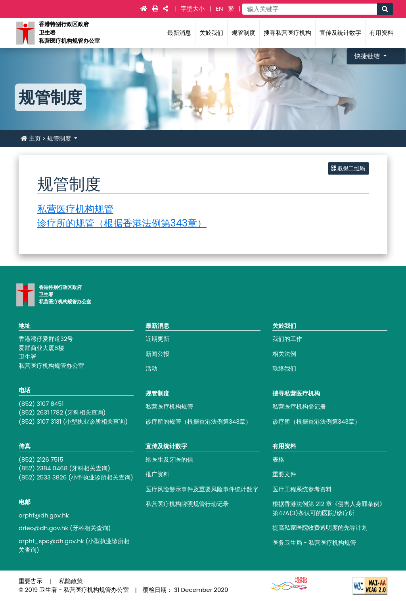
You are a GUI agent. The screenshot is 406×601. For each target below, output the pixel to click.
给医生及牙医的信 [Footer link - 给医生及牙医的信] (169, 459)
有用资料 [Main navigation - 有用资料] (381, 33)
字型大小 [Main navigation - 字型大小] (193, 8)
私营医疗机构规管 (75, 208)
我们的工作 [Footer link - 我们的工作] (287, 339)
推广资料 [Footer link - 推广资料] (157, 474)
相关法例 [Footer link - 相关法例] (284, 354)
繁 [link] (231, 8)
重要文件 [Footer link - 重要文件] (284, 474)
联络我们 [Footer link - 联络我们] (284, 368)
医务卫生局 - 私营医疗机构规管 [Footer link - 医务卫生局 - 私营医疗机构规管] (314, 542)
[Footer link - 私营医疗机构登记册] (329, 406)
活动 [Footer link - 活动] (151, 368)
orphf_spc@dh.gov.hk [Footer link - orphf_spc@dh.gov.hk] (51, 541)
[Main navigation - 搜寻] (385, 9)
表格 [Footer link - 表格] (278, 459)
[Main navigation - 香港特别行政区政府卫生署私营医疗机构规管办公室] (25, 33)
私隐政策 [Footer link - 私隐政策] (71, 581)
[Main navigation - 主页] (144, 8)
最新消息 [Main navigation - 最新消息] (179, 33)
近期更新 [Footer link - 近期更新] (157, 339)
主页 (31, 138)
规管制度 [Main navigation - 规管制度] (243, 33)
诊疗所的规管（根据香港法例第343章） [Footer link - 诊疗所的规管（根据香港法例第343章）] (198, 421)
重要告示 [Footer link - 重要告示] (30, 581)
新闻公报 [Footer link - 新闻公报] (157, 354)
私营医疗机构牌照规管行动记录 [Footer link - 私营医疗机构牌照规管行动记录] (187, 504)
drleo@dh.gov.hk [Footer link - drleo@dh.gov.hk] (43, 528)
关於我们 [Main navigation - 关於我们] (211, 33)
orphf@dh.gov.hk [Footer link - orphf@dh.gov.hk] (44, 515)
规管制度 (60, 138)
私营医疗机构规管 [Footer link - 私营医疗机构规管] (169, 406)
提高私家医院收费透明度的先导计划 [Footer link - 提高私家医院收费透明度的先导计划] (320, 527)
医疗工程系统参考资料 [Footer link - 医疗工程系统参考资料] (302, 489)
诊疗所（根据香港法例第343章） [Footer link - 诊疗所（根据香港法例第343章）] (316, 421)
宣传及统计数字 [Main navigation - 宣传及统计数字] (340, 33)
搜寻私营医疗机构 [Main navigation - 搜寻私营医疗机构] (287, 33)
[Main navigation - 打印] (156, 8)
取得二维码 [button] (348, 168)
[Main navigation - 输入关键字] (309, 9)
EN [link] (219, 8)
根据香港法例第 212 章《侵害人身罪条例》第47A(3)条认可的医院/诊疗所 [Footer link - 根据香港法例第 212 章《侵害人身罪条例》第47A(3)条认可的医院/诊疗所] (328, 508)
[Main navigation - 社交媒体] (165, 8)
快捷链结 (367, 56)
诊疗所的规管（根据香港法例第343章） (122, 223)
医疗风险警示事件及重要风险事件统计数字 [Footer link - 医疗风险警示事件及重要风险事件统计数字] (202, 489)
